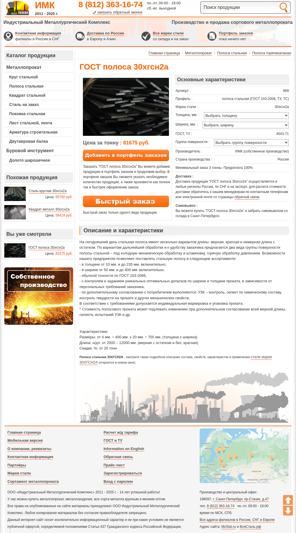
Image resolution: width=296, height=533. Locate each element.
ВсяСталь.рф (250, 527)
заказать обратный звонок (120, 12)
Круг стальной (23, 77)
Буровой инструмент (30, 150)
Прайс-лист (114, 465)
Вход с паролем (118, 481)
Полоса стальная (26, 86)
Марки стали (19, 473)
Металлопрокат (24, 67)
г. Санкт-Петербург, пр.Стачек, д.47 (241, 499)
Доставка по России (105, 33)
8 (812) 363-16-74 (110, 4)
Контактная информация (38, 33)
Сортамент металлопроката (33, 481)
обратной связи (246, 197)
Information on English (124, 449)
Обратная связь (118, 457)
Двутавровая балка (28, 141)
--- (38, 296)
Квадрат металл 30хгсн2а (49, 209)
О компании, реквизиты (29, 449)
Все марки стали (168, 33)
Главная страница (24, 432)
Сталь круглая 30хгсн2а (48, 191)
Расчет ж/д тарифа (121, 432)
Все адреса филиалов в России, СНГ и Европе (237, 520)
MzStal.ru (228, 527)
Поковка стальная (27, 113)
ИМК (45, 5)
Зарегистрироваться (123, 473)
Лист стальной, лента (30, 123)
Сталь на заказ (24, 104)
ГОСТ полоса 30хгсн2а (46, 248)
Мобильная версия (25, 440)
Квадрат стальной (27, 95)
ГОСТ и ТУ (113, 440)
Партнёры (16, 465)
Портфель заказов (236, 33)
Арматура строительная (33, 132)
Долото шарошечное (29, 160)
